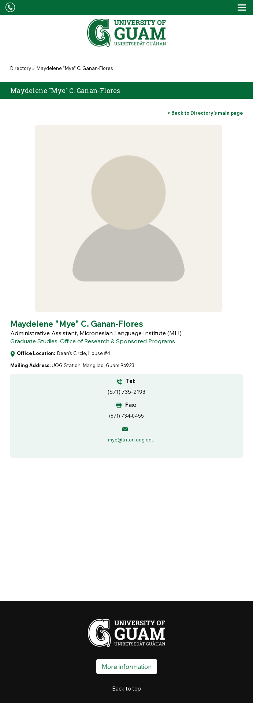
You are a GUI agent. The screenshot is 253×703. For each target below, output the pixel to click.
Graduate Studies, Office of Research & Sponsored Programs (92, 341)
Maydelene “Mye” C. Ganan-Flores (74, 68)
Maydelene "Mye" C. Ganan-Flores (76, 324)
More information (127, 666)
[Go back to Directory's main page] (205, 113)
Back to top (126, 688)
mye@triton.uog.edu (131, 440)
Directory (20, 68)
